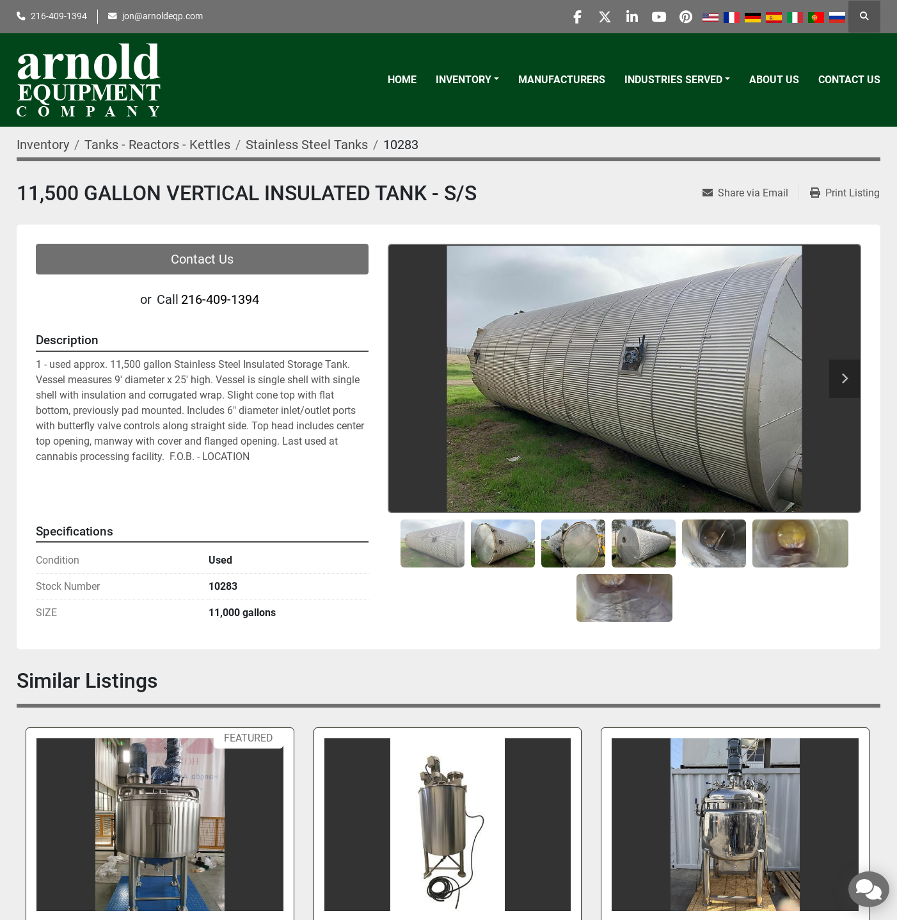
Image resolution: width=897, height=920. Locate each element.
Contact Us (849, 80)
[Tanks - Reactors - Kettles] (157, 144)
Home (402, 80)
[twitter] (585, 17)
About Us (774, 80)
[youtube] (651, 17)
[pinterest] (683, 17)
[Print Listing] (844, 193)
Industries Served (673, 80)
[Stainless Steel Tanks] (307, 144)
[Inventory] (43, 144)
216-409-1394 (59, 16)
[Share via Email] (750, 193)
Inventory (463, 80)
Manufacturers (561, 80)
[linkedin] (618, 17)
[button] (467, 80)
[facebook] (553, 17)
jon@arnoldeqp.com (162, 16)
